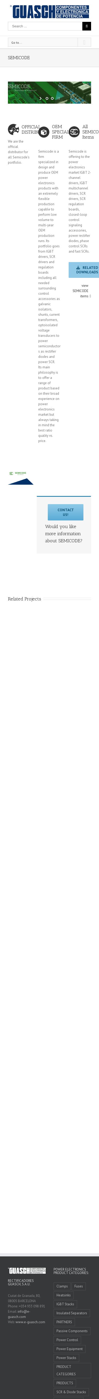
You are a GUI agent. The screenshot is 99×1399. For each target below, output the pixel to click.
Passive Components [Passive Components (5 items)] (72, 1331)
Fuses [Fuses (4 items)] (78, 1286)
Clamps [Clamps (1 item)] (62, 1286)
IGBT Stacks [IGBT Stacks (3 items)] (65, 1304)
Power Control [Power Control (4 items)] (67, 1340)
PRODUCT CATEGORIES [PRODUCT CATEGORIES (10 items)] (66, 1370)
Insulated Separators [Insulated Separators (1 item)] (71, 1313)
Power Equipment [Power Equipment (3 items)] (69, 1349)
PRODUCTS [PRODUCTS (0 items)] (64, 1383)
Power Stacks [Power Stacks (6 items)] (66, 1358)
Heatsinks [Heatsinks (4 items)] (63, 1295)
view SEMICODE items (80, 290)
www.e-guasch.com (30, 1322)
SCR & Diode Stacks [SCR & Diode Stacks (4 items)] (71, 1392)
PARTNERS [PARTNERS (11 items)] (64, 1322)
